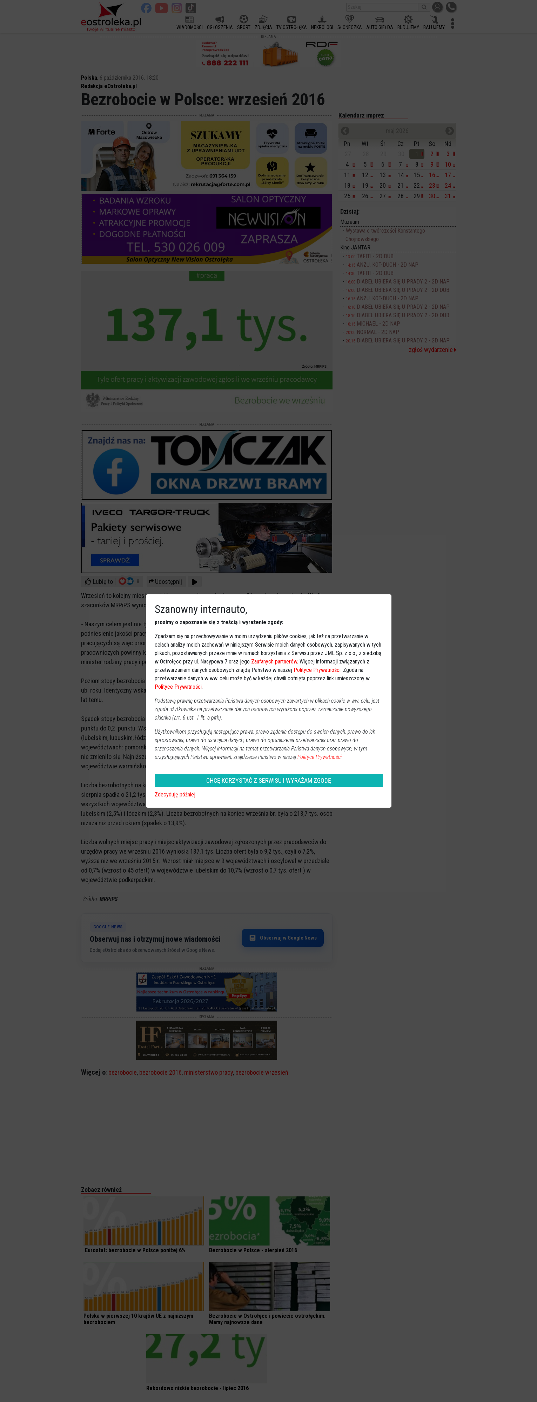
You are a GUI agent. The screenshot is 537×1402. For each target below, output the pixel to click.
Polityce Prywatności (317, 670)
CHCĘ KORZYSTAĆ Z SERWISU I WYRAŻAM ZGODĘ (268, 780)
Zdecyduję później (175, 794)
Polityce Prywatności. (320, 757)
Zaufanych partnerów (274, 661)
